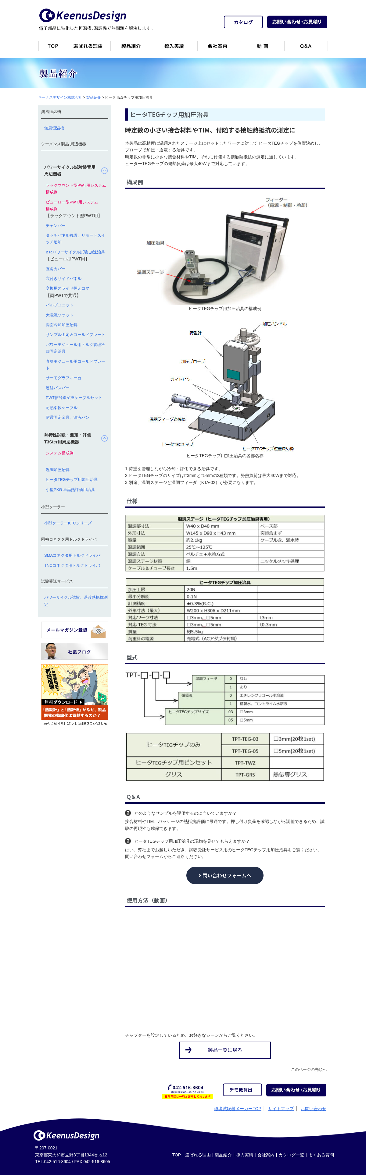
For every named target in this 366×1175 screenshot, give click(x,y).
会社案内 (219, 48)
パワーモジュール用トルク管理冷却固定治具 (75, 348)
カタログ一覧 (291, 1154)
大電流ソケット (60, 315)
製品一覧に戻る (225, 1050)
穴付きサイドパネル (63, 278)
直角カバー (56, 268)
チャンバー (56, 225)
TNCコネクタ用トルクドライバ (72, 565)
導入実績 (244, 1154)
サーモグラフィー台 (63, 378)
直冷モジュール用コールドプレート (75, 364)
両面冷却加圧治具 (61, 325)
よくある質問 (321, 1154)
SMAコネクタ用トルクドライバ (72, 555)
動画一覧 (262, 48)
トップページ (52, 48)
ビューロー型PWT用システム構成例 (72, 205)
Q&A (306, 48)
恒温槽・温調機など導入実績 (175, 48)
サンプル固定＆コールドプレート (75, 334)
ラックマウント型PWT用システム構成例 (76, 188)
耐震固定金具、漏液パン (67, 417)
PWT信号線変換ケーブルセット (74, 397)
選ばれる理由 (198, 1154)
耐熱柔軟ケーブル (61, 407)
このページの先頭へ (309, 1069)
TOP (176, 1154)
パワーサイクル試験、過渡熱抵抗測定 (76, 600)
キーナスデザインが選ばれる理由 (88, 48)
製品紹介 (132, 48)
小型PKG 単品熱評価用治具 (70, 489)
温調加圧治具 (58, 470)
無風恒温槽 (54, 128)
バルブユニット (60, 305)
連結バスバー (58, 388)
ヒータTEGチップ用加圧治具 (72, 479)
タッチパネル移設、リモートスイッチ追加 (75, 238)
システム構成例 (60, 453)
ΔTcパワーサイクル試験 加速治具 (75, 252)
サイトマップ (281, 1108)
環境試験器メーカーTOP (237, 1108)
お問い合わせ (313, 1108)
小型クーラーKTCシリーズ (68, 523)
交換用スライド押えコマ (67, 288)
